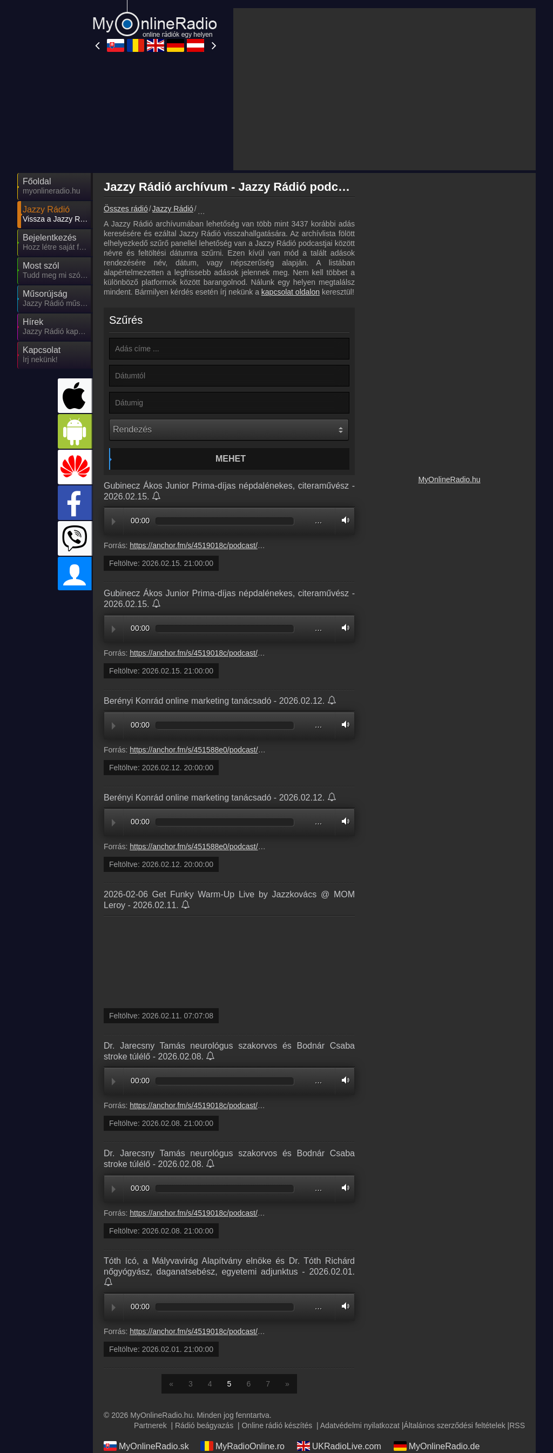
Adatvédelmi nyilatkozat (360, 1425)
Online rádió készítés (276, 1425)
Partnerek (150, 1425)
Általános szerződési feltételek (454, 1425)
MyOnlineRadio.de (437, 1446)
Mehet (230, 458)
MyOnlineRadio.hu (449, 479)
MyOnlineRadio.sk (146, 1446)
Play (114, 521)
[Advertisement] (384, 89)
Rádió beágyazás (204, 1425)
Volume (343, 520)
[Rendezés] (229, 429)
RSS (517, 1425)
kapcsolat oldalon (290, 292)
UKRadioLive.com (339, 1446)
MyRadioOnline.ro (242, 1446)
